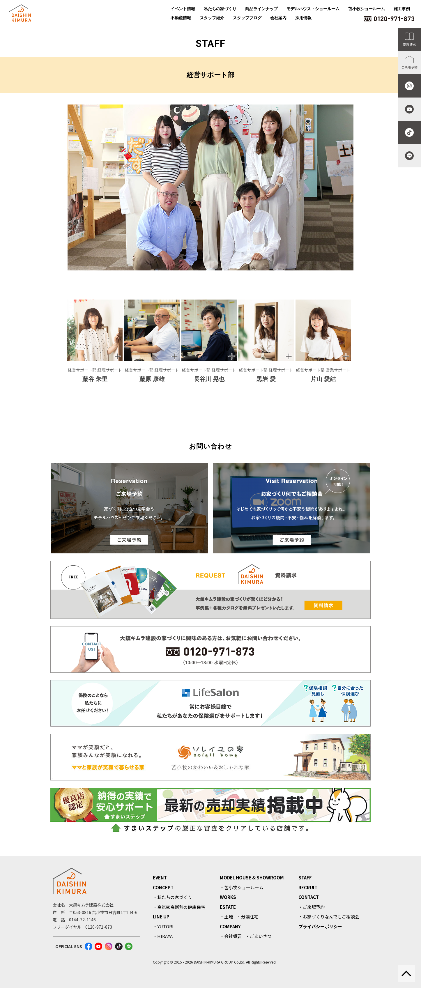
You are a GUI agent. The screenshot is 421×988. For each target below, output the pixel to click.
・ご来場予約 (311, 907)
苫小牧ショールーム (366, 8)
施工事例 (402, 8)
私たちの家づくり (220, 8)
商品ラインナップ (261, 8)
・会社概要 (231, 936)
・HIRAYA (163, 936)
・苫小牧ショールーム (241, 887)
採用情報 (303, 17)
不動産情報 (181, 17)
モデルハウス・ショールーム (312, 8)
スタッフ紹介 (212, 17)
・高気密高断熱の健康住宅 (179, 907)
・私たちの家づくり (172, 897)
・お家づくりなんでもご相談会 (328, 916)
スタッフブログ (247, 17)
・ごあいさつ (258, 936)
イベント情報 (183, 8)
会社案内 (278, 17)
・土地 (226, 916)
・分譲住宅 (248, 916)
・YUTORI (163, 926)
